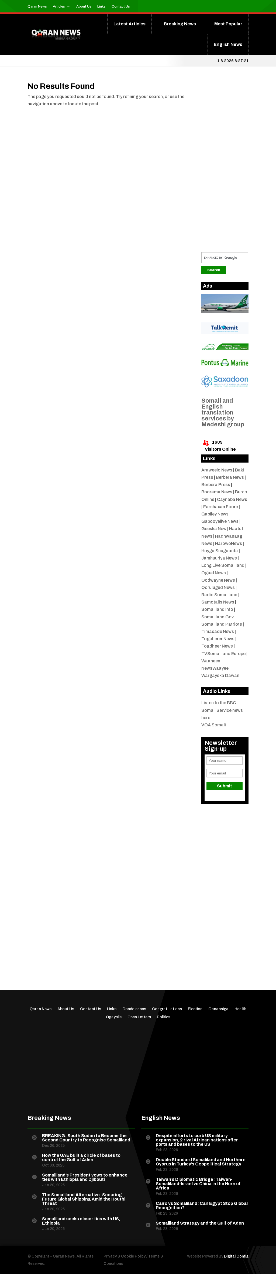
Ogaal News (213, 573)
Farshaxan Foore (220, 506)
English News (228, 44)
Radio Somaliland (219, 594)
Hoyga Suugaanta (219, 550)
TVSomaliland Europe (223, 653)
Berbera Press (215, 484)
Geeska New (213, 528)
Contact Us (121, 6)
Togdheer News (217, 646)
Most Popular (228, 24)
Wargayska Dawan (220, 675)
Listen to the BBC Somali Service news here (222, 710)
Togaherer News (217, 638)
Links (101, 6)
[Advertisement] (225, 163)
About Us (83, 6)
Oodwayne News (218, 580)
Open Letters (139, 1017)
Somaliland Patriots (221, 624)
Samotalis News (217, 602)
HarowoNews (228, 543)
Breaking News (180, 24)
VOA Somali (213, 725)
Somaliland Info (217, 609)
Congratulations (167, 1009)
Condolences (134, 1009)
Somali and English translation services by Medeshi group (222, 412)
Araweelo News (216, 470)
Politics (163, 1017)
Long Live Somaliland (222, 565)
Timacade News (217, 631)
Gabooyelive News (220, 521)
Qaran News (37, 6)
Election (195, 1009)
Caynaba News (232, 499)
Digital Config (236, 1256)
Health (240, 1009)
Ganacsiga (218, 1009)
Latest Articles (129, 24)
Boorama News (216, 492)
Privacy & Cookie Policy (125, 1256)
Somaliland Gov (217, 617)
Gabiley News (215, 514)
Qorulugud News (218, 587)
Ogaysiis (114, 1017)
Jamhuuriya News (219, 558)
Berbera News (230, 477)
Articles (59, 6)
